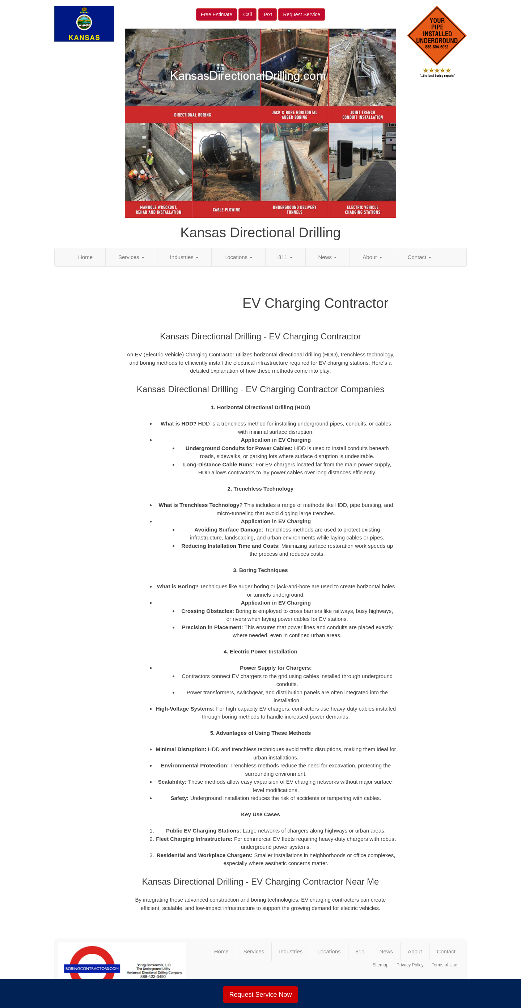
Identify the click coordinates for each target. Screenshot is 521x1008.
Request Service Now (260, 994)
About (372, 257)
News (327, 257)
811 (285, 257)
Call (247, 14)
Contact (420, 257)
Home (85, 257)
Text (267, 14)
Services (131, 257)
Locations (238, 257)
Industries (184, 257)
